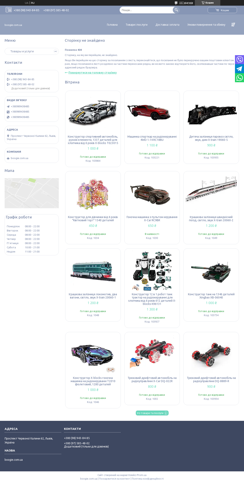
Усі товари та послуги (150, 413)
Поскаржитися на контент (114, 478)
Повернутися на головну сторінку (92, 72)
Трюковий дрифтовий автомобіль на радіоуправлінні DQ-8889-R (211, 379)
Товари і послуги (136, 24)
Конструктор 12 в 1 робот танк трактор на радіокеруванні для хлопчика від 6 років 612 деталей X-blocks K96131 (152, 299)
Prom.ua (141, 475)
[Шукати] (176, 9)
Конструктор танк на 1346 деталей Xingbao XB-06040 (211, 296)
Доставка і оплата (167, 24)
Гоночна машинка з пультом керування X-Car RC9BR (152, 218)
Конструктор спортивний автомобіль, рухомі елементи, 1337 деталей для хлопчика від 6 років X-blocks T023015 (93, 140)
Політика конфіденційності (148, 478)
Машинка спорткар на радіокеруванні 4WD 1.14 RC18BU (152, 138)
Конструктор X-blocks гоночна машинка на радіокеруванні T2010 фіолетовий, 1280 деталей (93, 381)
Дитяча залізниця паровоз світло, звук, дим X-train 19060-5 (211, 138)
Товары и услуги (22, 51)
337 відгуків (186, 2)
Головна (112, 24)
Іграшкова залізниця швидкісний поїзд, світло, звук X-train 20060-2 (211, 218)
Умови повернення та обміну (206, 24)
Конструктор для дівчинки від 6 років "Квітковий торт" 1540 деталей (93, 218)
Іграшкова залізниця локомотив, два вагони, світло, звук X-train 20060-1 (93, 296)
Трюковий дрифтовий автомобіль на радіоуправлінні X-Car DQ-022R (152, 379)
